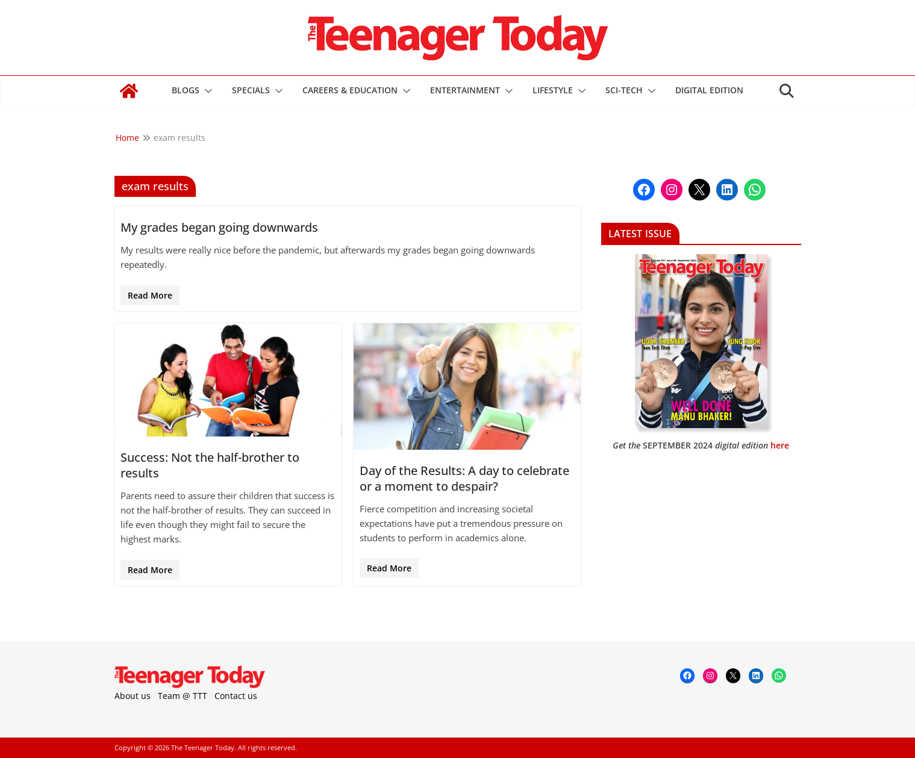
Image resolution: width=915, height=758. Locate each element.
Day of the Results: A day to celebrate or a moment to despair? (464, 478)
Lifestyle (552, 90)
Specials (251, 90)
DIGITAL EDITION (709, 90)
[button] (206, 91)
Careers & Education (350, 90)
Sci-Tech (624, 90)
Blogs (185, 90)
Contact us (235, 695)
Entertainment (465, 90)
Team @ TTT (182, 695)
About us (132, 695)
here (779, 445)
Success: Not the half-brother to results (209, 465)
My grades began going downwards (219, 227)
